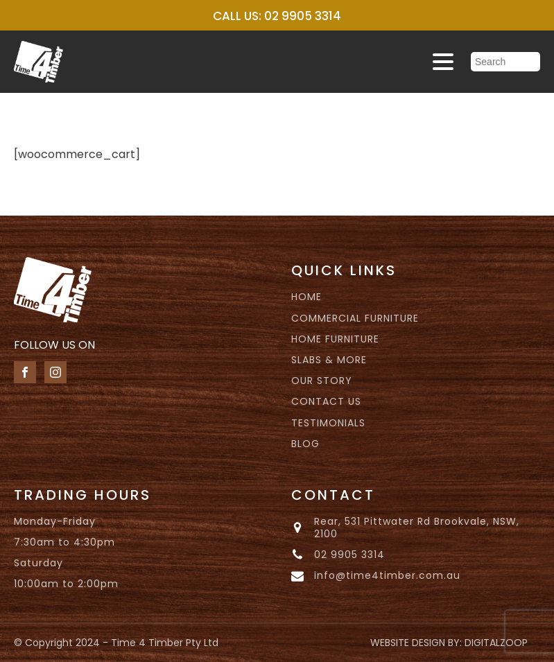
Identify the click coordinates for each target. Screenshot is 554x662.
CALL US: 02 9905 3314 (277, 16)
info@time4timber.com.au (387, 575)
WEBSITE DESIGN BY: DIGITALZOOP (449, 643)
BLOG (305, 443)
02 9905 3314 (349, 554)
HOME (306, 296)
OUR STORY (321, 380)
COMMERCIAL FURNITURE (355, 318)
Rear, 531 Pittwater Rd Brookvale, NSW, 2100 (416, 527)
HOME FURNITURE (335, 339)
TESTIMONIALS (328, 423)
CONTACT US (326, 401)
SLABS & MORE (329, 360)
